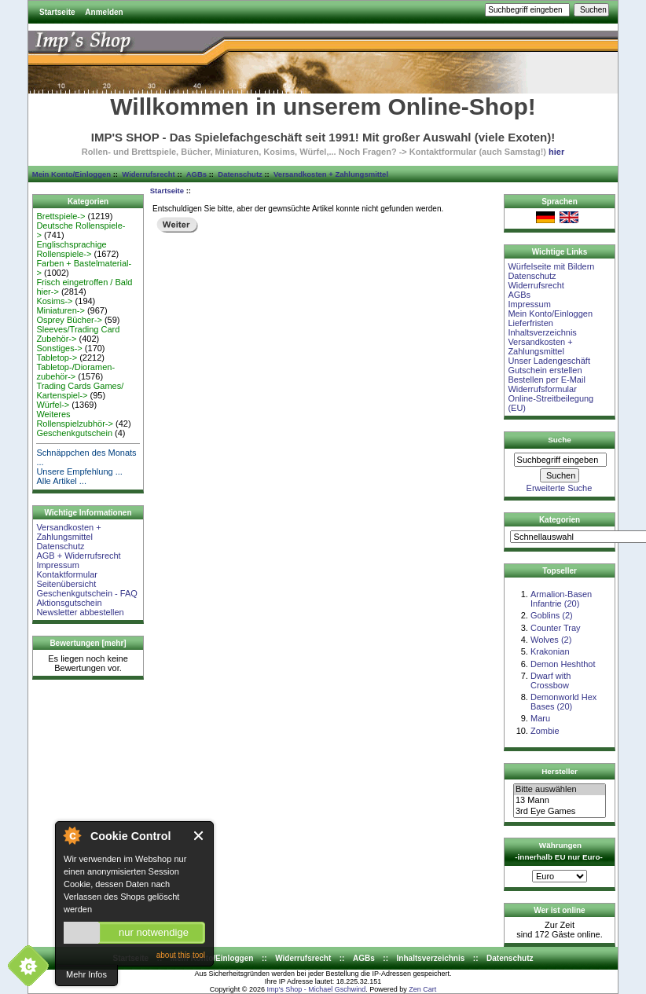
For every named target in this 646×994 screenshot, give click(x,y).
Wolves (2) (550, 639)
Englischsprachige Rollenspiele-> (71, 249)
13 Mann (559, 800)
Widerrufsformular (542, 389)
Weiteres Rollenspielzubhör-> (74, 418)
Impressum (57, 565)
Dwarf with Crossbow (550, 680)
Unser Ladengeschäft (549, 360)
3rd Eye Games (559, 811)
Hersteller (559, 771)
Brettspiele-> (60, 216)
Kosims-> (54, 301)
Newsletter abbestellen (79, 612)
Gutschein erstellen (545, 370)
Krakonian (550, 651)
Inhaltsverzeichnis (542, 332)
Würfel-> (52, 404)
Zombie (545, 730)
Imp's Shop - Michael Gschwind (315, 989)
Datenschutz (240, 174)
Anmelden (104, 12)
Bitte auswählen (559, 789)
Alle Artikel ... (61, 481)
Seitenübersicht (66, 584)
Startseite (57, 12)
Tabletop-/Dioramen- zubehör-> (75, 371)
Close (199, 836)
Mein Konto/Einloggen (71, 174)
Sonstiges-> (59, 348)
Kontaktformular (66, 574)
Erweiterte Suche (560, 488)
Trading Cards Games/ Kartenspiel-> (79, 390)
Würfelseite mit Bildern (551, 266)
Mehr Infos (86, 974)
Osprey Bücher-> (68, 320)
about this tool (180, 955)
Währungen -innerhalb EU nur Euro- (558, 851)
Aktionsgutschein (68, 602)
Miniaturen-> (60, 310)
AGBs (196, 174)
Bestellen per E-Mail (546, 379)
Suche (559, 439)
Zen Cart (422, 989)
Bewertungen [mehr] (88, 643)
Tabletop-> (56, 357)
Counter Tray (555, 628)
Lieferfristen (530, 323)
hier (556, 151)
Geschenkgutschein (74, 433)
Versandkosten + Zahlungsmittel (330, 174)
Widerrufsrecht (148, 174)
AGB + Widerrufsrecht (78, 555)
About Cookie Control (71, 835)
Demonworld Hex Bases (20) (563, 701)
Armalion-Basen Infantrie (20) (561, 598)
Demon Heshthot (563, 664)
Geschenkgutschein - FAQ (86, 593)
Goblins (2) (551, 615)
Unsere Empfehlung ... (79, 471)
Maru (540, 718)
